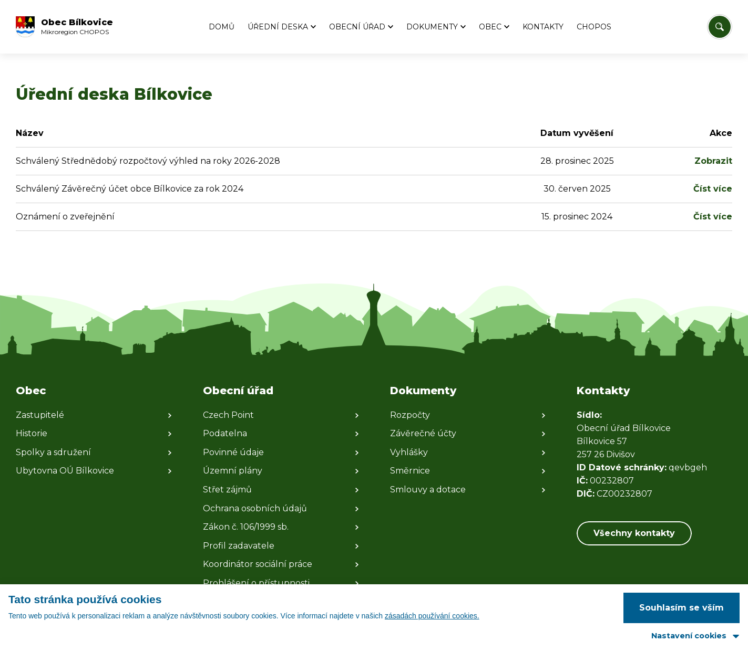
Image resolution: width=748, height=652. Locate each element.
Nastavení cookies (688, 635)
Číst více (712, 189)
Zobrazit (713, 161)
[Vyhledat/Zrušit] (720, 27)
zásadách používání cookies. (432, 616)
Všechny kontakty (634, 533)
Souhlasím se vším (681, 608)
